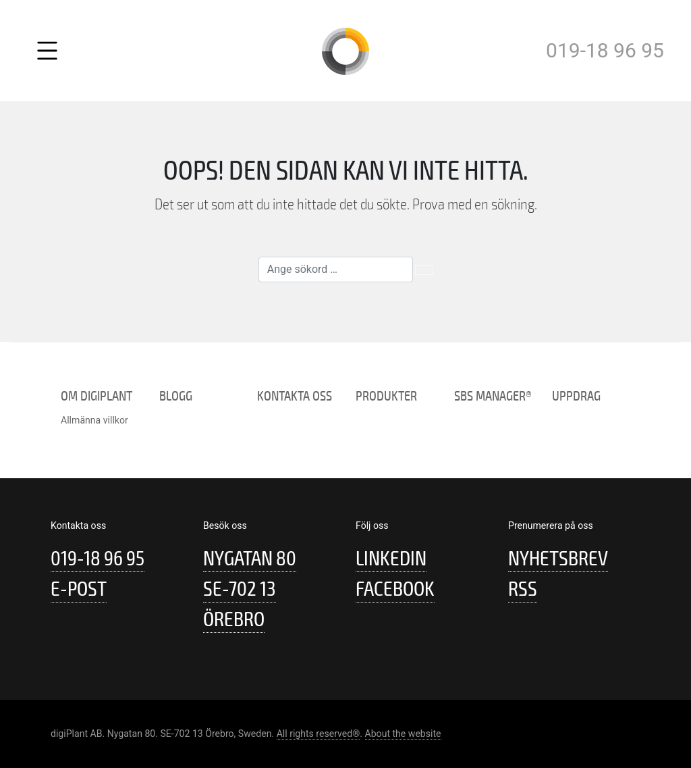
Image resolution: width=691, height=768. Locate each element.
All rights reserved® (318, 733)
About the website (403, 733)
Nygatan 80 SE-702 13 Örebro (249, 589)
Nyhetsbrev (558, 558)
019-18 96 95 (605, 50)
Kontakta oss (294, 396)
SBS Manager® (493, 396)
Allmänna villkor (94, 420)
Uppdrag (576, 396)
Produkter (386, 396)
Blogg (175, 396)
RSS (522, 589)
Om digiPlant (96, 396)
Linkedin (391, 558)
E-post (79, 589)
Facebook (395, 589)
